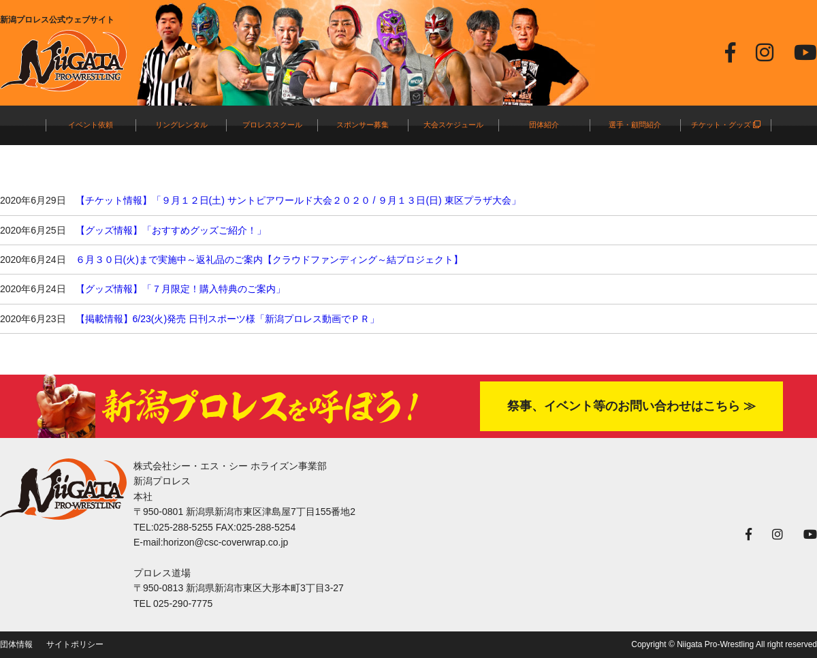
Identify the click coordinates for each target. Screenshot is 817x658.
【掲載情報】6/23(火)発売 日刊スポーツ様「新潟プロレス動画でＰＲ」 (227, 318)
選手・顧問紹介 (635, 125)
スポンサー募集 (362, 125)
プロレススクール (272, 125)
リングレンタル (181, 125)
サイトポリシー (74, 644)
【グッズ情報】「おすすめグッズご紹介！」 (171, 230)
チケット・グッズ (725, 125)
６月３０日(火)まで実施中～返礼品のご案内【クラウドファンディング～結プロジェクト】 (269, 259)
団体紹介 (544, 125)
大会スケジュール (453, 125)
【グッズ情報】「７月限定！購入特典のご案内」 (180, 288)
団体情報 (16, 644)
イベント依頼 (90, 125)
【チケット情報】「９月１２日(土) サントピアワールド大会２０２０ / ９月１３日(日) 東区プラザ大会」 (298, 200)
